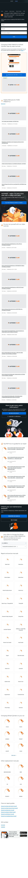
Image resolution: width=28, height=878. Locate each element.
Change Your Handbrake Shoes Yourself (8, 816)
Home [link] (2, 11)
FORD (24, 11)
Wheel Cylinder (18, 11)
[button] (14, 85)
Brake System (11, 11)
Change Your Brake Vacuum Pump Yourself (9, 808)
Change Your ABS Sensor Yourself (7, 814)
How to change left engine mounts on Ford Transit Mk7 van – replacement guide (15, 458)
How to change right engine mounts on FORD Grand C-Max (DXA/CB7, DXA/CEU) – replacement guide (16, 468)
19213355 (3, 825)
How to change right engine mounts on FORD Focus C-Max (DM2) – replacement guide (16, 477)
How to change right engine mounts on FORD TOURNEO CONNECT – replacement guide (16, 486)
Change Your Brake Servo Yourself (7, 810)
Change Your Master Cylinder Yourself (8, 812)
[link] (23, 50)
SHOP (11, 1)
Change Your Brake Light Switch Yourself (9, 806)
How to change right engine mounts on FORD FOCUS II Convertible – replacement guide (16, 448)
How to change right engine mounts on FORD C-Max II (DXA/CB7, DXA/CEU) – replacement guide (16, 497)
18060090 (3, 827)
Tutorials (6, 11)
